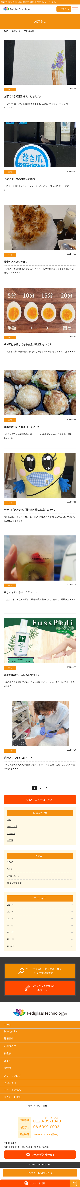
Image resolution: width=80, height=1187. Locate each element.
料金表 (7, 1053)
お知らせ (16, 31)
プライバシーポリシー (40, 1106)
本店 (9, 819)
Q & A (10, 869)
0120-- (47, 1120)
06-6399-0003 (46, 1127)
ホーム (7, 1024)
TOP (6, 31)
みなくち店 (12, 826)
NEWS (10, 862)
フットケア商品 (12, 1090)
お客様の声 (10, 1046)
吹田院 (10, 840)
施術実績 (9, 1038)
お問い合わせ (13, 876)
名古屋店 (11, 833)
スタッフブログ (14, 883)
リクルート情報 (12, 1097)
